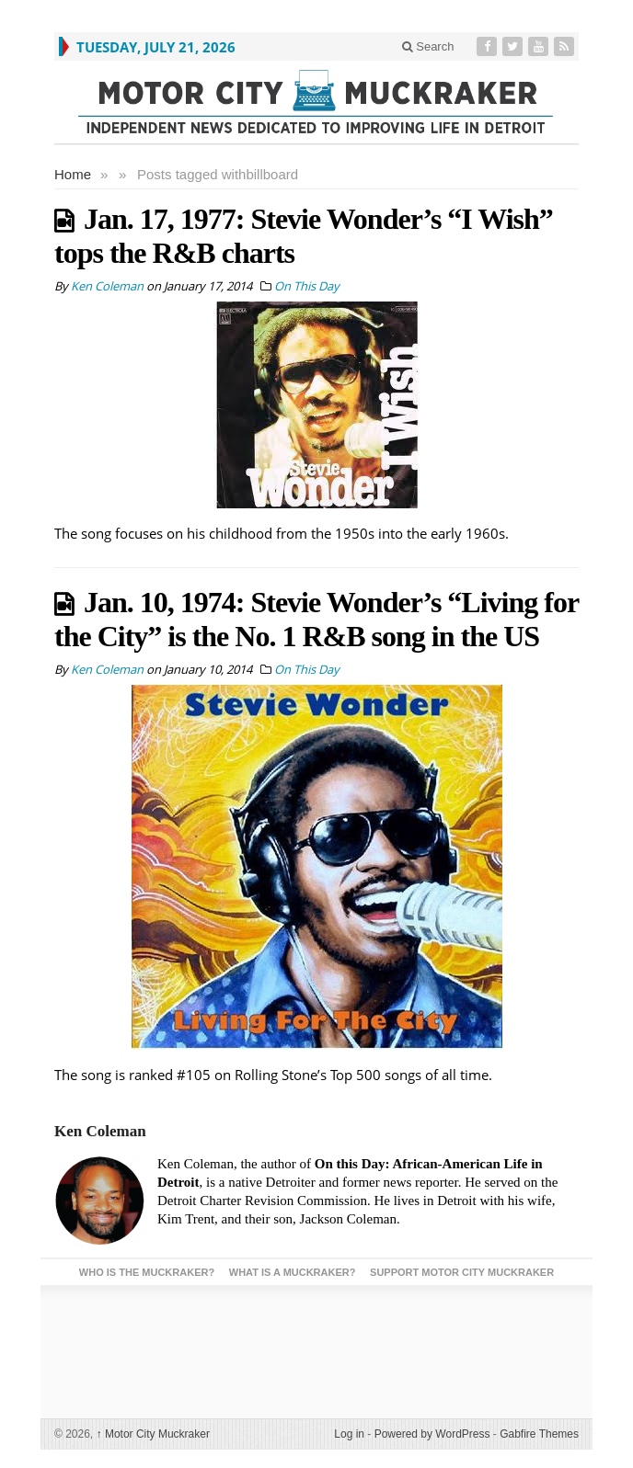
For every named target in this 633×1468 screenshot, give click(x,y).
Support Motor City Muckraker (462, 1272)
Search (428, 46)
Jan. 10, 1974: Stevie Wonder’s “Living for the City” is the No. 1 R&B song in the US (316, 619)
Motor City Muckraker (153, 1434)
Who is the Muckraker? (146, 1272)
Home (72, 174)
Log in (349, 1434)
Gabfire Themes (539, 1434)
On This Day (307, 286)
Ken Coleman (100, 1131)
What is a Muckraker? (292, 1272)
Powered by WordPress (432, 1434)
